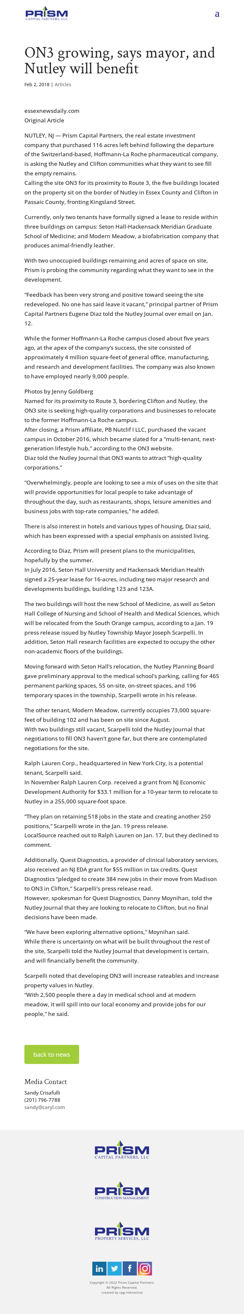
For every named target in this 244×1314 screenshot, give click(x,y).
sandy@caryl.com (44, 1107)
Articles (63, 84)
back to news (51, 1054)
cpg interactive (131, 1292)
